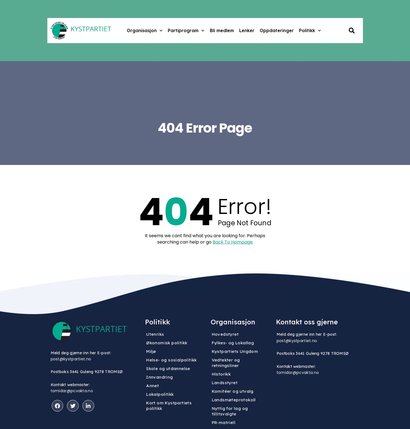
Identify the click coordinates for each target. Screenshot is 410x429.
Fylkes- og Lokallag (233, 342)
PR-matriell (223, 422)
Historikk (221, 374)
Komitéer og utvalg (233, 391)
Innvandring (159, 377)
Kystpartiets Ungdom (235, 351)
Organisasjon (145, 30)
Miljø (151, 351)
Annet (152, 385)
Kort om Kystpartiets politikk (169, 405)
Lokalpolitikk (160, 394)
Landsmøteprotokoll (234, 399)
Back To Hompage (233, 242)
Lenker (246, 30)
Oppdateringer (277, 30)
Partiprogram (186, 30)
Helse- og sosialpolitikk (171, 360)
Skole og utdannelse (168, 368)
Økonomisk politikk (166, 342)
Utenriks (155, 334)
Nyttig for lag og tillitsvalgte (230, 411)
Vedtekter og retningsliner (226, 362)
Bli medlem (222, 30)
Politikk (310, 30)
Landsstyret (225, 382)
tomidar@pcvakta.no (72, 391)
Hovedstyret (225, 334)
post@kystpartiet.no (71, 359)
